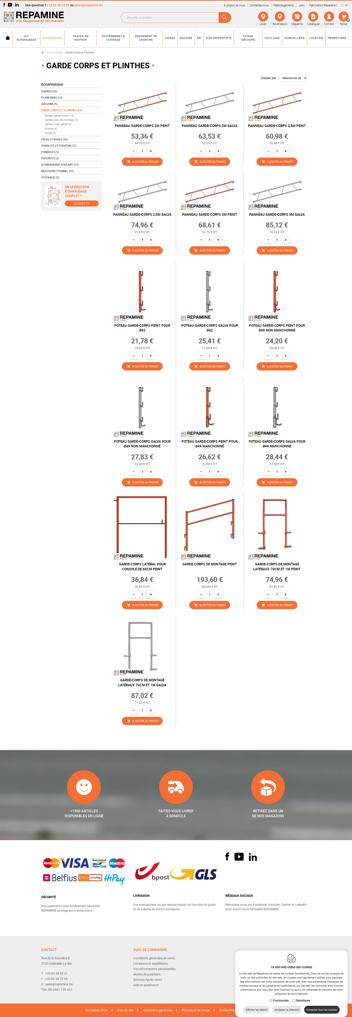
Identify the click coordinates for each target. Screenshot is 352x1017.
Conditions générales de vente (154, 958)
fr (342, 5)
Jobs (302, 5)
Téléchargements (283, 5)
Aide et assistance (145, 985)
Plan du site (125, 1010)
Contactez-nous (259, 5)
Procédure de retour (196, 1010)
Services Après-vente (147, 979)
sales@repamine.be (88, 5)
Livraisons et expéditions (150, 963)
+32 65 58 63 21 (58, 5)
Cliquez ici (82, 203)
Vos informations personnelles (154, 969)
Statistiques (303, 996)
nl (346, 5)
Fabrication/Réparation (323, 5)
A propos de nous (234, 5)
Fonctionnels (281, 996)
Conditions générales (157, 1010)
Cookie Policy (228, 1010)
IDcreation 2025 (97, 1010)
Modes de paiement (147, 974)
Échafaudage (55, 52)
